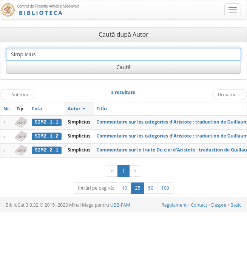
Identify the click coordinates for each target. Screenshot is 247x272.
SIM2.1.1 (47, 122)
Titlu (102, 108)
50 (150, 187)
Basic (235, 204)
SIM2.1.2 (47, 136)
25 (137, 187)
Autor (76, 108)
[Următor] (135, 170)
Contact (199, 204)
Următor (229, 94)
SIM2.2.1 (47, 149)
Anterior (17, 94)
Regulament (174, 204)
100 (165, 187)
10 (124, 187)
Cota (37, 108)
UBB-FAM (120, 204)
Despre (218, 204)
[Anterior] (112, 170)
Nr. (7, 108)
